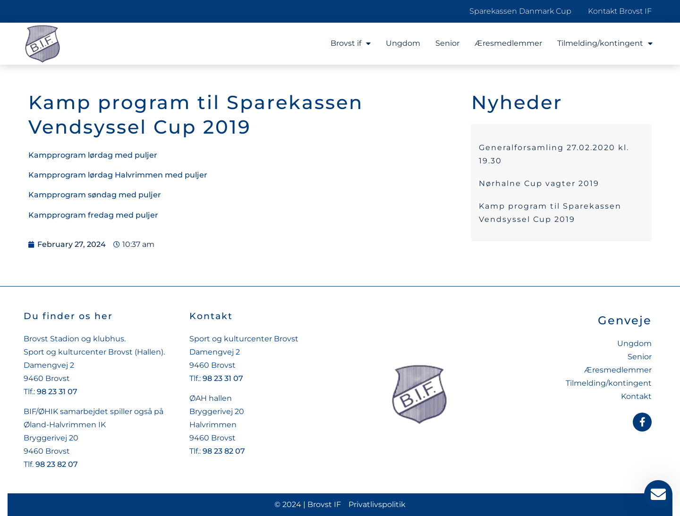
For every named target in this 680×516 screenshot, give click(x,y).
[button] (21, 495)
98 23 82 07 (56, 464)
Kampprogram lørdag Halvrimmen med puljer (117, 174)
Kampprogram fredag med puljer (93, 215)
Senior (447, 43)
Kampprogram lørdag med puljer (92, 155)
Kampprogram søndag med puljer (94, 194)
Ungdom (403, 43)
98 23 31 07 (57, 391)
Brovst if (351, 43)
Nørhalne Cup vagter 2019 (539, 183)
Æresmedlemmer (508, 43)
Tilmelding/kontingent (605, 43)
